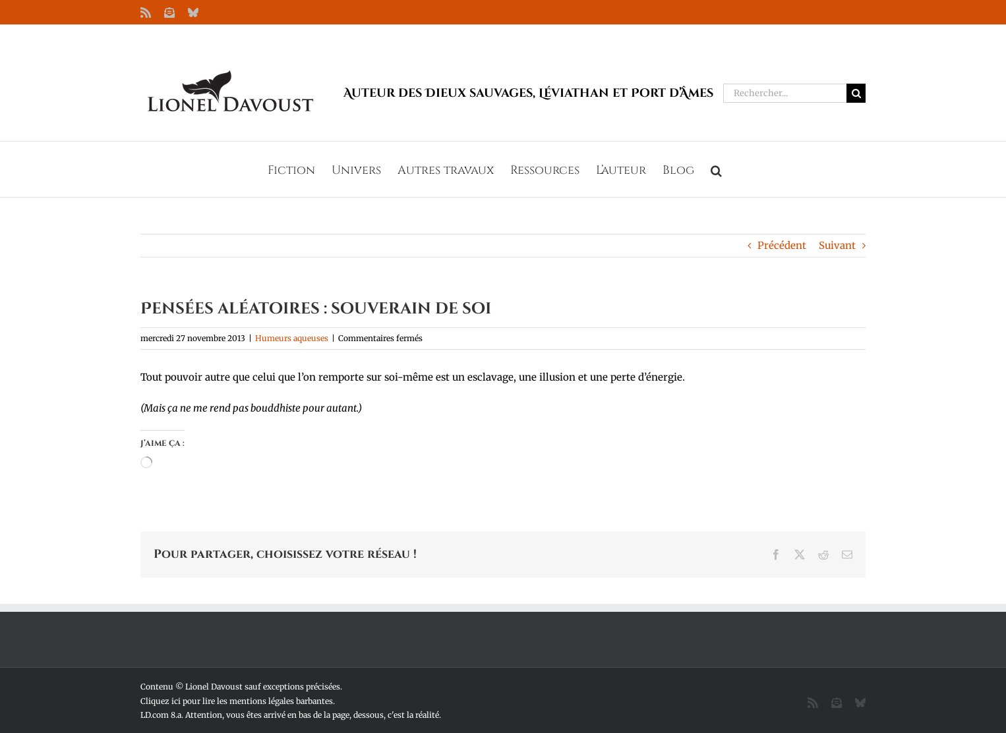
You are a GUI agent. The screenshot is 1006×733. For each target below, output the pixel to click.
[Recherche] (856, 93)
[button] (716, 169)
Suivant (837, 245)
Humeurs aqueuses (291, 338)
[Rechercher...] (784, 93)
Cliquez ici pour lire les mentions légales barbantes (236, 701)
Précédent (781, 245)
